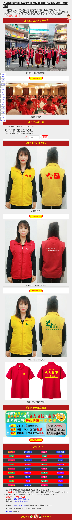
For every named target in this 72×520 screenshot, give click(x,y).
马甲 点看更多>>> (21, 501)
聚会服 (3, 117)
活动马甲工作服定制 (21, 499)
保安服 (3, 107)
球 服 (3, 76)
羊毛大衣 (3, 87)
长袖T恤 (3, 120)
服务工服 (3, 109)
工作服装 (9, 511)
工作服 (3, 89)
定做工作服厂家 (20, 505)
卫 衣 (3, 99)
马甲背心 (3, 97)
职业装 (3, 92)
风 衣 (3, 104)
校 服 (3, 81)
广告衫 (3, 94)
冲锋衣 (3, 102)
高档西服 (3, 84)
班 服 (3, 79)
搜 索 (45, 137)
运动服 (3, 74)
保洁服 (3, 115)
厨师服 (3, 112)
